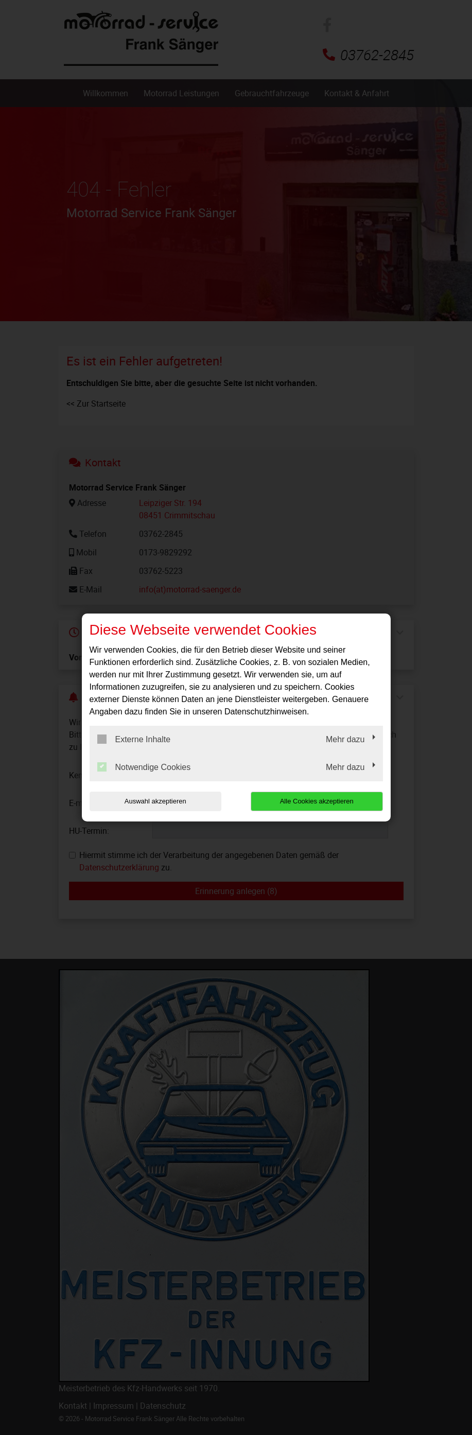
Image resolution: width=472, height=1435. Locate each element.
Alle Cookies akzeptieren (317, 801)
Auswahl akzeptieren (155, 801)
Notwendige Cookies (144, 767)
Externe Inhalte (134, 739)
